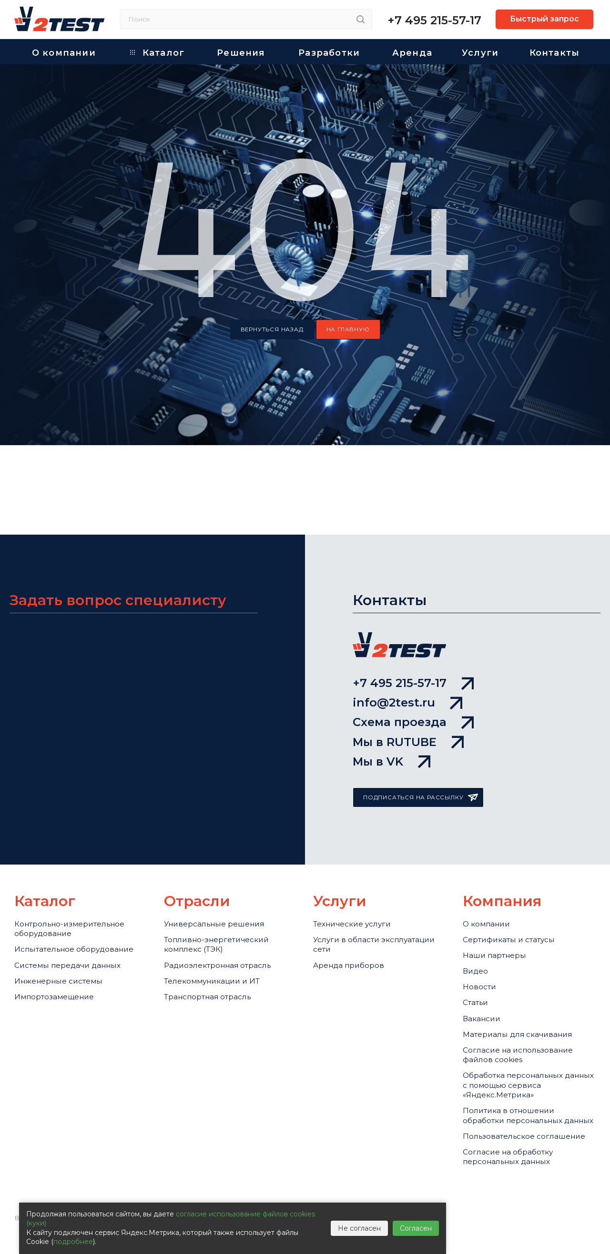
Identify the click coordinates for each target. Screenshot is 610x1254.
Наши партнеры (499, 903)
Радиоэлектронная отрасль (226, 915)
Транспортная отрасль (215, 955)
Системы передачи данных (75, 928)
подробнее (73, 1241)
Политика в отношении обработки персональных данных (520, 1108)
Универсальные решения (221, 864)
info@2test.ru (407, 624)
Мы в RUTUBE (408, 675)
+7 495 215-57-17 (434, 20)
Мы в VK (391, 700)
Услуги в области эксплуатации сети (355, 890)
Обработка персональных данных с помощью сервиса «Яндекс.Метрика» (526, 1065)
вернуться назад (272, 329)
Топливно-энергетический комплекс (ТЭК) (223, 890)
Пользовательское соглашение (504, 1146)
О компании (490, 864)
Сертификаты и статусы (516, 884)
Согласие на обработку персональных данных (514, 1177)
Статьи (478, 962)
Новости (481, 943)
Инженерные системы (64, 947)
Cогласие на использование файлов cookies (526, 1027)
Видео (477, 923)
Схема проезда (413, 650)
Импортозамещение (59, 967)
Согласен (416, 1228)
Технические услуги (357, 864)
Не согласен (359, 1228)
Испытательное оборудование (49, 902)
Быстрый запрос (544, 18)
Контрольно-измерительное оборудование (77, 870)
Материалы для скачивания (526, 1001)
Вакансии (484, 982)
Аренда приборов (353, 915)
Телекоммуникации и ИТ (219, 935)
